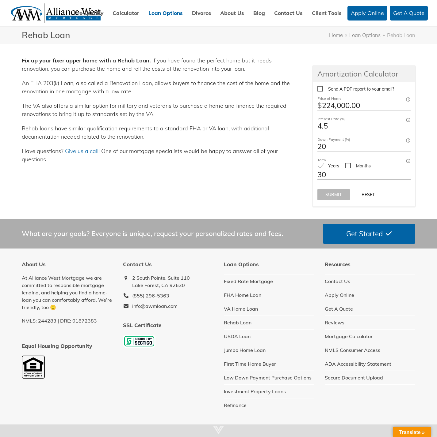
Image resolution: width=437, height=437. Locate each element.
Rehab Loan (237, 322)
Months (363, 166)
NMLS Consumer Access (352, 350)
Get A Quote (339, 309)
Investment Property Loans (255, 391)
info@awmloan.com (155, 306)
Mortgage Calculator (349, 336)
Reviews (334, 322)
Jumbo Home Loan (245, 350)
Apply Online (339, 295)
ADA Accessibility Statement (358, 364)
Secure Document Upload (354, 378)
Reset (368, 194)
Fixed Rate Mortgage (248, 281)
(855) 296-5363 (150, 296)
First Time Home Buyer (250, 364)
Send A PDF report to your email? (361, 89)
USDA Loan (237, 336)
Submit (333, 194)
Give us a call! (82, 151)
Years (333, 166)
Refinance (235, 405)
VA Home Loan (241, 309)
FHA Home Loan (242, 295)
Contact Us (337, 281)
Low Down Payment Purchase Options (268, 378)
